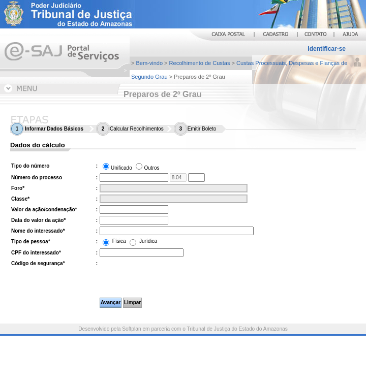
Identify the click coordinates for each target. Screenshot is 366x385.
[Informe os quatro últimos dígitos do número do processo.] (196, 177)
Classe (20, 199)
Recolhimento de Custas (199, 63)
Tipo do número (30, 166)
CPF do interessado (36, 252)
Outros (151, 168)
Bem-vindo (149, 63)
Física (115, 241)
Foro (17, 188)
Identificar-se (327, 48)
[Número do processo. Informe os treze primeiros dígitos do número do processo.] (134, 177)
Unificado (121, 168)
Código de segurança (38, 263)
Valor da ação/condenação (44, 209)
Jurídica (143, 241)
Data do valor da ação (38, 220)
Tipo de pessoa (30, 241)
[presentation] (164, 277)
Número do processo (36, 177)
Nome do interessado (38, 231)
